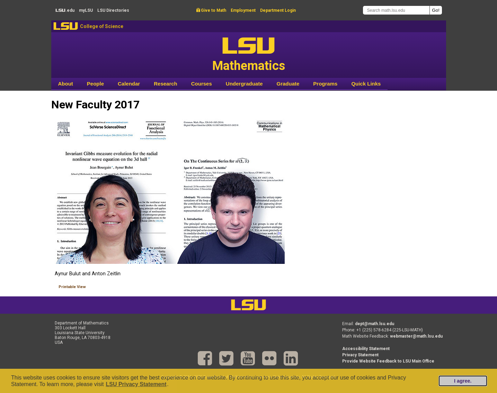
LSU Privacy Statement (136, 384)
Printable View (72, 287)
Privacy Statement (360, 354)
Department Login (278, 10)
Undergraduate (244, 84)
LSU (65, 26)
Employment (243, 10)
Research (165, 84)
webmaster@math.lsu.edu (416, 336)
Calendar (129, 84)
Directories (113, 10)
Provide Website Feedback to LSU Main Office (388, 361)
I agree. (462, 381)
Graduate (287, 84)
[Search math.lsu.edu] (396, 10)
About (65, 84)
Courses (201, 84)
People (95, 84)
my (86, 10)
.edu (64, 10)
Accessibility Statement (366, 348)
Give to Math (211, 10)
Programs (325, 84)
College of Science (101, 26)
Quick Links (366, 84)
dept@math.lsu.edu (374, 323)
